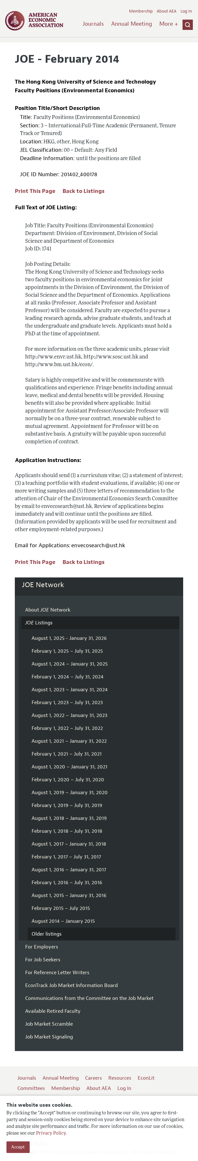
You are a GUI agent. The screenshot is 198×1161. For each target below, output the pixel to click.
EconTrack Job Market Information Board (71, 985)
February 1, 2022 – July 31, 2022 (67, 728)
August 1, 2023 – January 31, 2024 (70, 689)
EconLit (146, 1078)
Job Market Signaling (49, 1037)
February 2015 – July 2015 (61, 908)
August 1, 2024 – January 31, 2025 (70, 664)
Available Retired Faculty (53, 1011)
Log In (186, 11)
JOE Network (43, 584)
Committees (31, 1088)
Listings (39, 623)
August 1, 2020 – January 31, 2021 (69, 767)
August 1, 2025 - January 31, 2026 (69, 638)
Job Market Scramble (49, 1024)
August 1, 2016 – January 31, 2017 (69, 869)
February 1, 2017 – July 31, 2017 (66, 857)
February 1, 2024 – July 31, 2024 (68, 677)
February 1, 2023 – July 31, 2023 (67, 702)
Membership (141, 11)
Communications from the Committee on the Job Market (89, 998)
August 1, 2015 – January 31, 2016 (69, 895)
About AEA (166, 11)
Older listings (47, 934)
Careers (93, 1078)
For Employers (41, 947)
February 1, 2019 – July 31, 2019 (67, 805)
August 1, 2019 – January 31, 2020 (70, 792)
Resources (119, 1078)
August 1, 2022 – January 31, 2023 (69, 715)
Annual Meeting (131, 23)
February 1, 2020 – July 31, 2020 (68, 779)
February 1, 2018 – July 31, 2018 (67, 831)
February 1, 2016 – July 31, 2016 (67, 882)
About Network (47, 610)
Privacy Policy (51, 1133)
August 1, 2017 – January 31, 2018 (69, 844)
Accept (18, 1147)
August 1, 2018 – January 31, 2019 (69, 818)
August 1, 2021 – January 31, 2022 (69, 741)
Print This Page (35, 191)
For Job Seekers (42, 960)
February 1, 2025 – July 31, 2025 (67, 651)
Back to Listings (83, 191)
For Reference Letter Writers (57, 972)
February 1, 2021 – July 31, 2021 (67, 754)
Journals (93, 23)
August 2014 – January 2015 (63, 921)
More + (168, 23)
